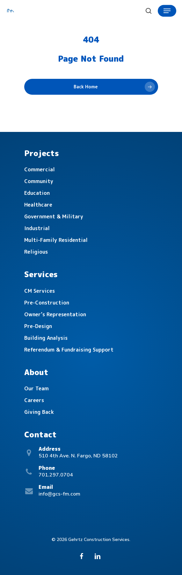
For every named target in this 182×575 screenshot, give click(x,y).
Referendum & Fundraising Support (68, 349)
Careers (34, 400)
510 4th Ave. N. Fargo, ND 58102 (78, 455)
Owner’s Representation (55, 314)
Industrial (37, 228)
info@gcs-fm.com (59, 493)
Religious (36, 251)
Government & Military (53, 216)
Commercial (39, 169)
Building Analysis (46, 337)
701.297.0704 (56, 474)
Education (37, 192)
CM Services (39, 290)
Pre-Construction (46, 302)
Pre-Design (38, 326)
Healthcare (38, 204)
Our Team (36, 388)
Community (38, 181)
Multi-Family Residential (56, 239)
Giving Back (39, 411)
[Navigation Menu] (167, 11)
